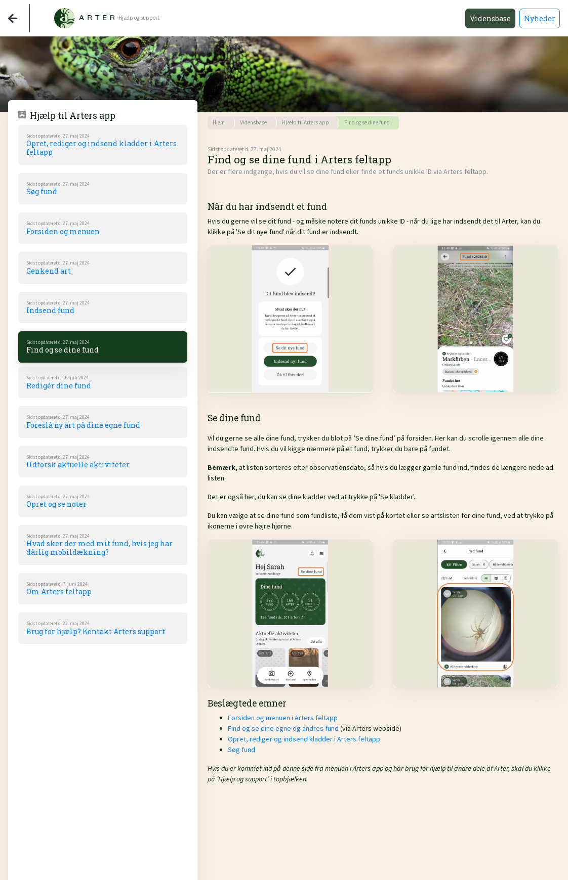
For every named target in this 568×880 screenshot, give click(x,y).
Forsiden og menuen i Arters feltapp (283, 717)
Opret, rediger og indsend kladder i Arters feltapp (304, 738)
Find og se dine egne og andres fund (283, 728)
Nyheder (539, 18)
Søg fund (241, 749)
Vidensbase (490, 18)
